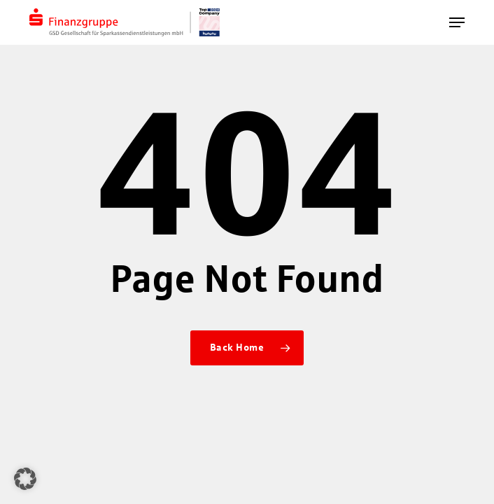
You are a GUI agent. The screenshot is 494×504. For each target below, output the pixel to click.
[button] (457, 22)
